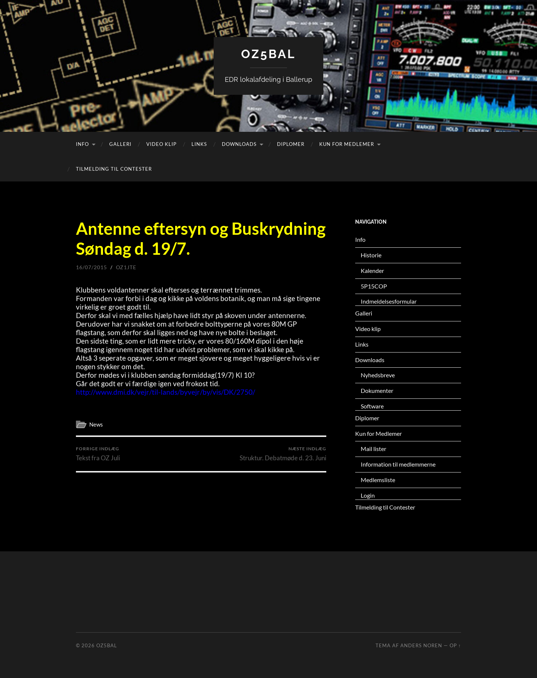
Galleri (120, 144)
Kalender (372, 270)
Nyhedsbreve (378, 374)
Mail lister (373, 448)
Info (82, 144)
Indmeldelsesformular (389, 301)
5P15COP (374, 286)
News (96, 424)
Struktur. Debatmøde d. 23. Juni (283, 454)
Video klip (161, 144)
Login (368, 495)
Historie (371, 254)
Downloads (239, 144)
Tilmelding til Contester (114, 169)
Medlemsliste (378, 479)
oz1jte (126, 267)
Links (199, 144)
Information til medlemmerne (398, 464)
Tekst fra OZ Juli (98, 454)
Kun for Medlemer (346, 144)
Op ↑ (455, 645)
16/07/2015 (91, 267)
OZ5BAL (268, 54)
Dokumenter (377, 390)
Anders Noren (421, 645)
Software (372, 406)
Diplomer (290, 144)
